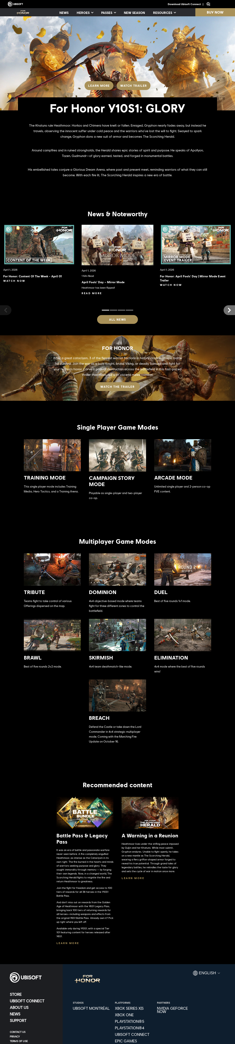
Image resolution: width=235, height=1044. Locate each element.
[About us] (33, 1007)
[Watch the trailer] (117, 386)
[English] (206, 974)
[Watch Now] (14, 280)
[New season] (134, 12)
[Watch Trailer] (133, 85)
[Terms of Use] (33, 1041)
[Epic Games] (134, 1041)
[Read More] (92, 293)
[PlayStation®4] (134, 1027)
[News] (64, 12)
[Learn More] (99, 85)
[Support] (33, 1020)
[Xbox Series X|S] (134, 1008)
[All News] (117, 319)
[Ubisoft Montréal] (92, 1008)
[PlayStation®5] (134, 1021)
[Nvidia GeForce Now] (176, 1010)
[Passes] (108, 12)
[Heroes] (85, 12)
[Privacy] (33, 1036)
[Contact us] (33, 1032)
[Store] (33, 994)
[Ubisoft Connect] (33, 1001)
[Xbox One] (134, 1014)
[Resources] (164, 12)
